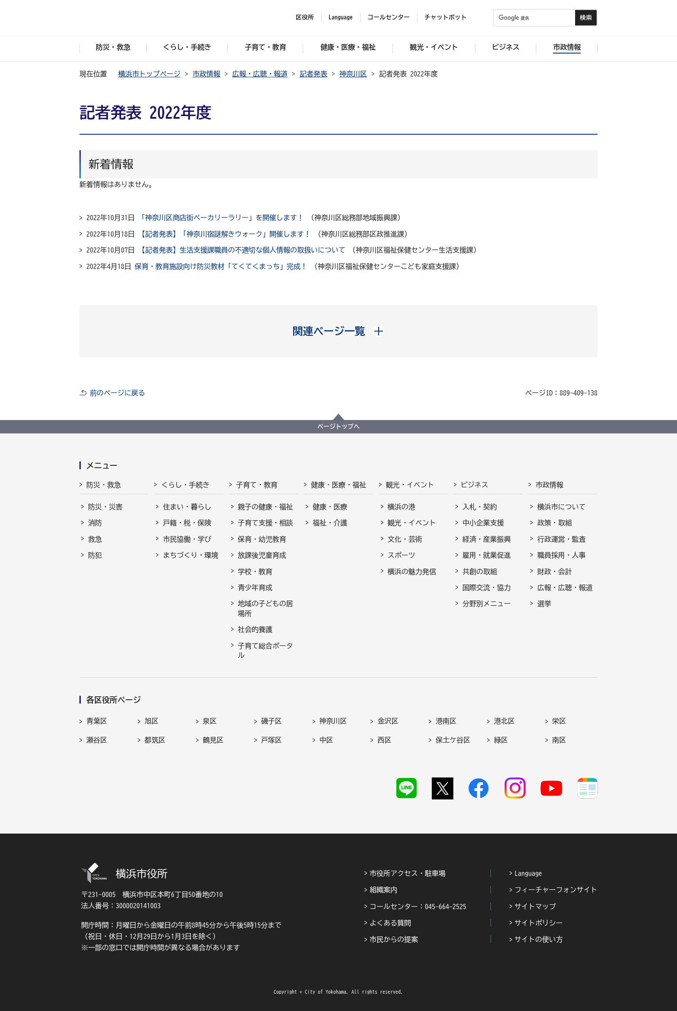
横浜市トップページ (149, 73)
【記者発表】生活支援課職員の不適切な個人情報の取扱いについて (241, 249)
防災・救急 (103, 484)
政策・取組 (554, 522)
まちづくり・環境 (190, 555)
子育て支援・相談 (265, 522)
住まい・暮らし (187, 506)
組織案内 (383, 889)
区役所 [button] (305, 17)
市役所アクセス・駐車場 (408, 873)
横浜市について (561, 506)
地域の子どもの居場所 (265, 608)
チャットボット (445, 17)
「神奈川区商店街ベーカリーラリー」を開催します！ (221, 217)
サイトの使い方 (539, 939)
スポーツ (401, 555)
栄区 (559, 720)
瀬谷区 (96, 739)
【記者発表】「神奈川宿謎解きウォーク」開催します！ (224, 234)
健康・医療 (330, 506)
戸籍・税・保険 (187, 522)
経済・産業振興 (486, 539)
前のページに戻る (117, 392)
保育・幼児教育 (262, 539)
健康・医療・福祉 (338, 484)
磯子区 (271, 720)
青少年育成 (255, 587)
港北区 (504, 720)
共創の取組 (479, 571)
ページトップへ (338, 426)
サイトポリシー (539, 922)
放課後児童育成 (262, 555)
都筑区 (155, 739)
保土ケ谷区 (453, 739)
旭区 (151, 720)
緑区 (501, 739)
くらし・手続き (185, 484)
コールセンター (388, 17)
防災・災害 (105, 506)
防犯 (95, 555)
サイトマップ (535, 906)
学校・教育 (255, 571)
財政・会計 (554, 571)
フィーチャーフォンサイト (556, 889)
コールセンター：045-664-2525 (418, 906)
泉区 (210, 720)
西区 (384, 739)
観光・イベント (410, 484)
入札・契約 (479, 506)
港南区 (446, 720)
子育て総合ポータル (265, 650)
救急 (95, 539)
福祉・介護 (330, 522)
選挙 (544, 603)
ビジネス (474, 484)
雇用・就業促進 (486, 555)
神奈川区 (353, 73)
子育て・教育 (257, 484)
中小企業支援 (483, 522)
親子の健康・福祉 (265, 506)
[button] (339, 331)
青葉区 (96, 720)
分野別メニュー (486, 603)
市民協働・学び (187, 539)
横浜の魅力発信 (412, 571)
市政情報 (206, 73)
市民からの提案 (394, 939)
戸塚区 (271, 739)
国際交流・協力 (486, 587)
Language (528, 873)
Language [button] (341, 17)
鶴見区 (213, 739)
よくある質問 (390, 922)
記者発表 (313, 73)
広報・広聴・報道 (260, 73)
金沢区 (387, 720)
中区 (326, 739)
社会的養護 (255, 629)
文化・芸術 (405, 539)
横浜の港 (401, 506)
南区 (559, 739)
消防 (95, 522)
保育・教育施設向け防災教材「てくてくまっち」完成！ (221, 266)
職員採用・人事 (561, 555)
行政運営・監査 (561, 539)
